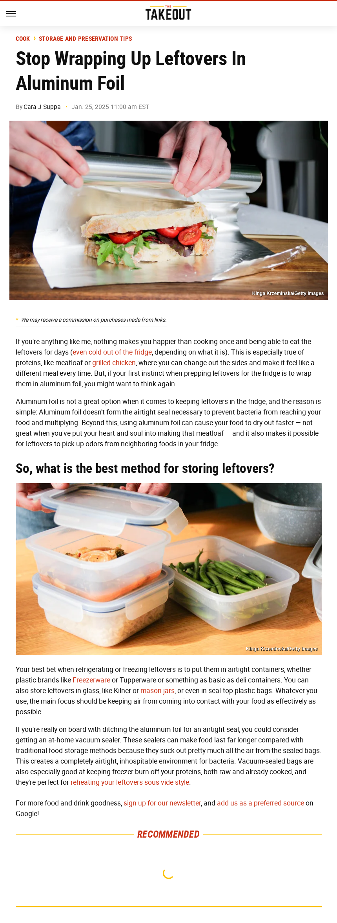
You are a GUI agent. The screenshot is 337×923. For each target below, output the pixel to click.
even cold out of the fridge (112, 352)
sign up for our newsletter (162, 803)
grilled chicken (114, 362)
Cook (23, 39)
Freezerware (91, 680)
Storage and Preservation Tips (85, 39)
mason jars (157, 690)
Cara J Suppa (42, 106)
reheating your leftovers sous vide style (130, 782)
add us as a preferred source (260, 803)
